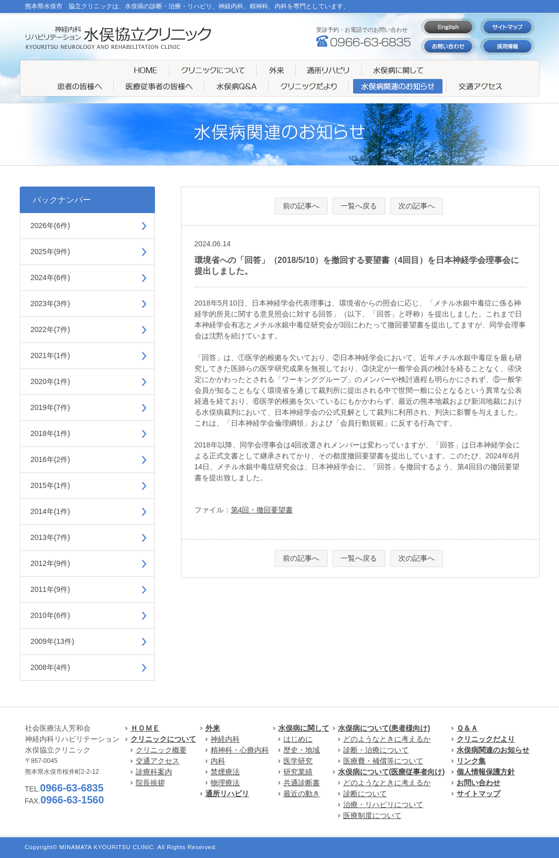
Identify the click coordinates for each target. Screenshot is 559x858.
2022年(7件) (50, 329)
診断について (365, 793)
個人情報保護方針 (486, 772)
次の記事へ (416, 206)
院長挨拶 (150, 782)
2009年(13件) (52, 641)
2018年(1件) (50, 433)
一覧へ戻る (359, 206)
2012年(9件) (50, 563)
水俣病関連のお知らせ (493, 750)
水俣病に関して (303, 728)
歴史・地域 (301, 750)
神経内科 (225, 739)
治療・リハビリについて (383, 804)
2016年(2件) (50, 459)
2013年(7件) (50, 537)
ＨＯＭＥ (145, 728)
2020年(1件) (50, 381)
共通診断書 (301, 782)
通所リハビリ (227, 793)
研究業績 (298, 772)
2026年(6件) (50, 225)
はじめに (298, 739)
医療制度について (372, 815)
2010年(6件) (50, 615)
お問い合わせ (478, 782)
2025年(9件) (50, 251)
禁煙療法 (225, 772)
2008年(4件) (50, 667)
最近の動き (301, 793)
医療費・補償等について (383, 761)
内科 (218, 761)
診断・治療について (376, 750)
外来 (212, 728)
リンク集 (471, 761)
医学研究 (298, 761)
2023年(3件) (50, 303)
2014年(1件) (50, 511)
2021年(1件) (50, 355)
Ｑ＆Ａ (467, 728)
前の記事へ (301, 206)
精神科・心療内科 (240, 750)
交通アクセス (157, 761)
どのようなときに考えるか (387, 739)
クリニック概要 (161, 750)
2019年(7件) (50, 407)
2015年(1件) (50, 485)
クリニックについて (163, 739)
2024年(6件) (50, 277)
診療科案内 (154, 772)
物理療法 (225, 782)
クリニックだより (486, 739)
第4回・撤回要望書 (262, 510)
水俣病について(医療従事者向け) (391, 772)
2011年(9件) (50, 589)
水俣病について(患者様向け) (384, 728)
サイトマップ (478, 793)
